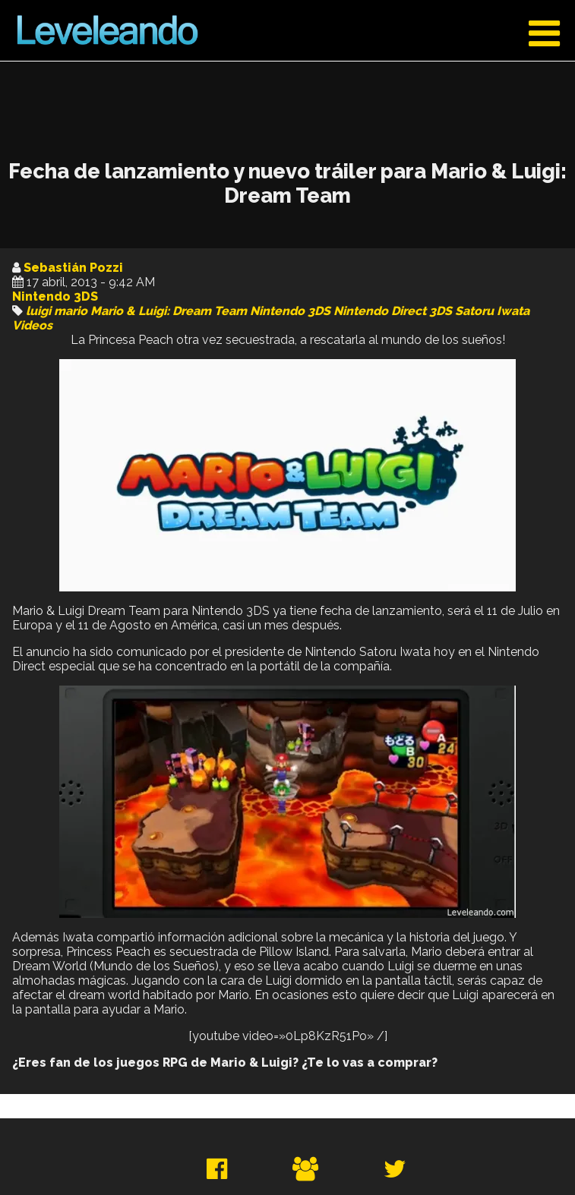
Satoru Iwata (492, 311)
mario (70, 311)
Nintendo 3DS (55, 296)
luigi (38, 311)
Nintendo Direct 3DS (392, 311)
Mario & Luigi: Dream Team (168, 311)
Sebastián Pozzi (73, 267)
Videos (32, 325)
